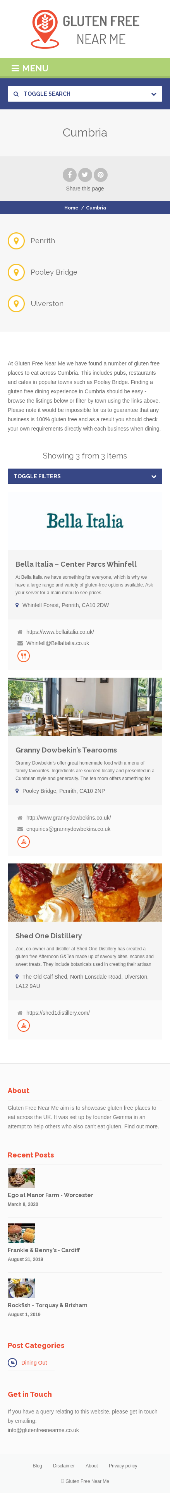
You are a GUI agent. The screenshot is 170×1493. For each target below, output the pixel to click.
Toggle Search (42, 94)
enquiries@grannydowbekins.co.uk (68, 829)
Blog (37, 1466)
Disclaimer (64, 1466)
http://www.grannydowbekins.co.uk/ (68, 818)
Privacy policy (123, 1466)
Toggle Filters (37, 476)
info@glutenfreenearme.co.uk (43, 1430)
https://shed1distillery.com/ (58, 1013)
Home (71, 208)
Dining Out (34, 1363)
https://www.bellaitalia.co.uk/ (60, 632)
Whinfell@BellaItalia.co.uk (57, 643)
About (92, 1466)
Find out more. (141, 1126)
